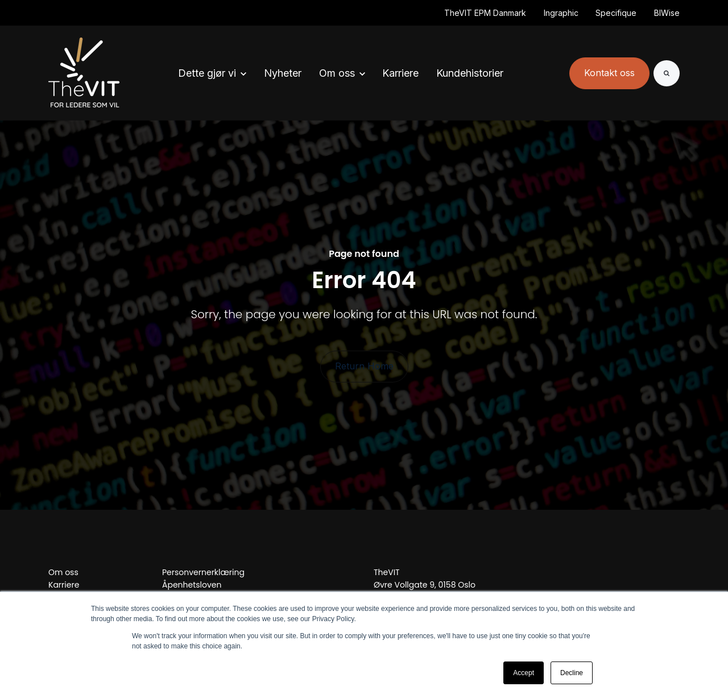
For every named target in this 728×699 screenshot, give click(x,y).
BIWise (667, 13)
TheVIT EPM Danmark (485, 13)
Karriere (400, 73)
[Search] (666, 73)
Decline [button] (571, 673)
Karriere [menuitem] (63, 584)
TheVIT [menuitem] (387, 572)
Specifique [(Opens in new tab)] (615, 13)
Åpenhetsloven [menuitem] (191, 584)
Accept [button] (523, 673)
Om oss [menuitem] (63, 572)
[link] (83, 72)
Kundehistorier (469, 73)
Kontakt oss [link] (609, 72)
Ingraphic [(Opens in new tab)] (561, 13)
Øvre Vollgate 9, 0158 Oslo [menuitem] (424, 584)
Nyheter (282, 73)
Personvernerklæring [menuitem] (203, 572)
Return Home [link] (364, 366)
